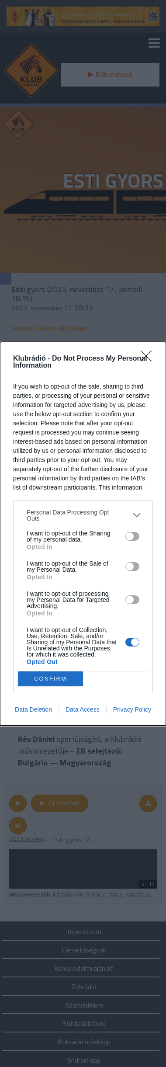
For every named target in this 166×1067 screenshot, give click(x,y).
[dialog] (83, 533)
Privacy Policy (132, 709)
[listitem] (83, 515)
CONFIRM (50, 678)
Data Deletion (33, 709)
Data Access (83, 709)
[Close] (149, 358)
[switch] (132, 536)
